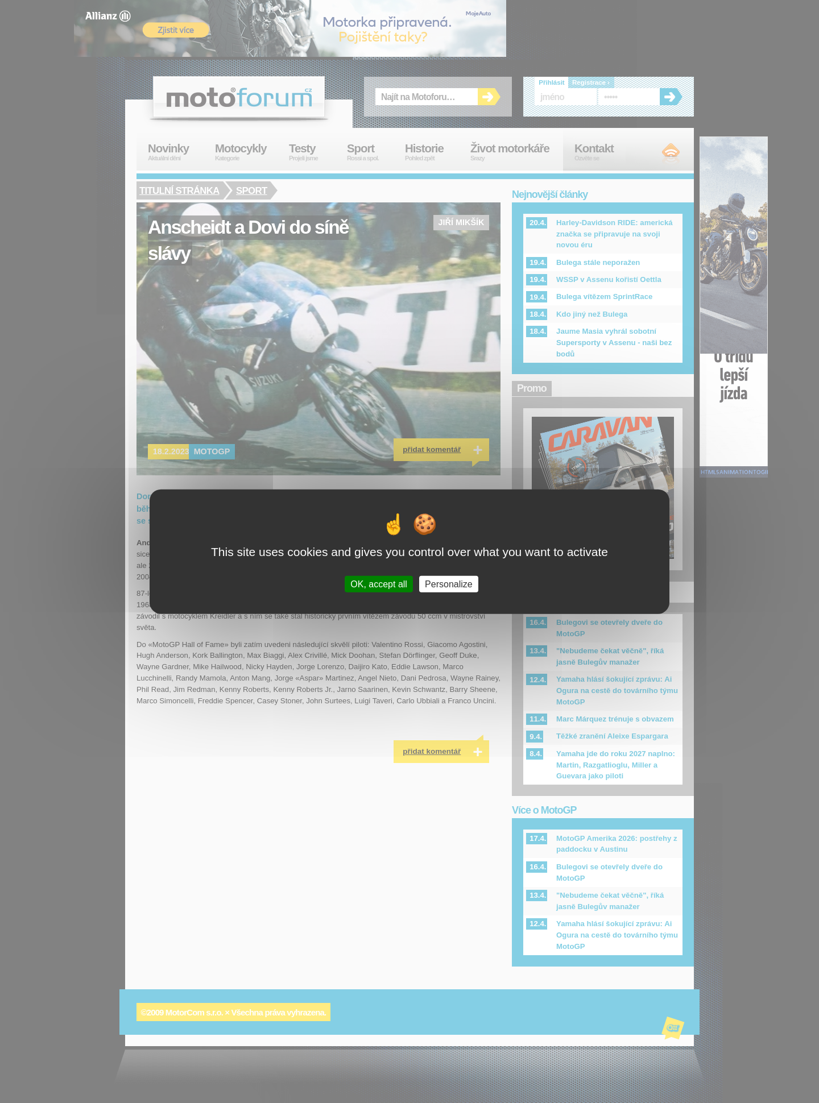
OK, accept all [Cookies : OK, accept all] (378, 583)
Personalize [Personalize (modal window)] (449, 583)
